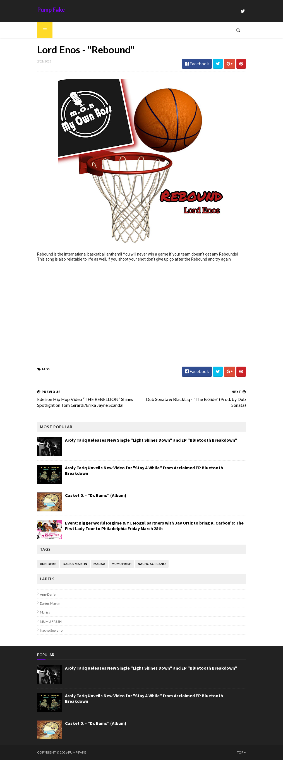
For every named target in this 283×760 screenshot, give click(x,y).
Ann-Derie (48, 564)
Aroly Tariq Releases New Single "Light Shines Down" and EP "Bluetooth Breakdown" (151, 440)
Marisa (99, 564)
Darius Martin (75, 564)
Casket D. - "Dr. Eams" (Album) (95, 495)
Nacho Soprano (152, 564)
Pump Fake (51, 9)
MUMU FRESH (121, 564)
